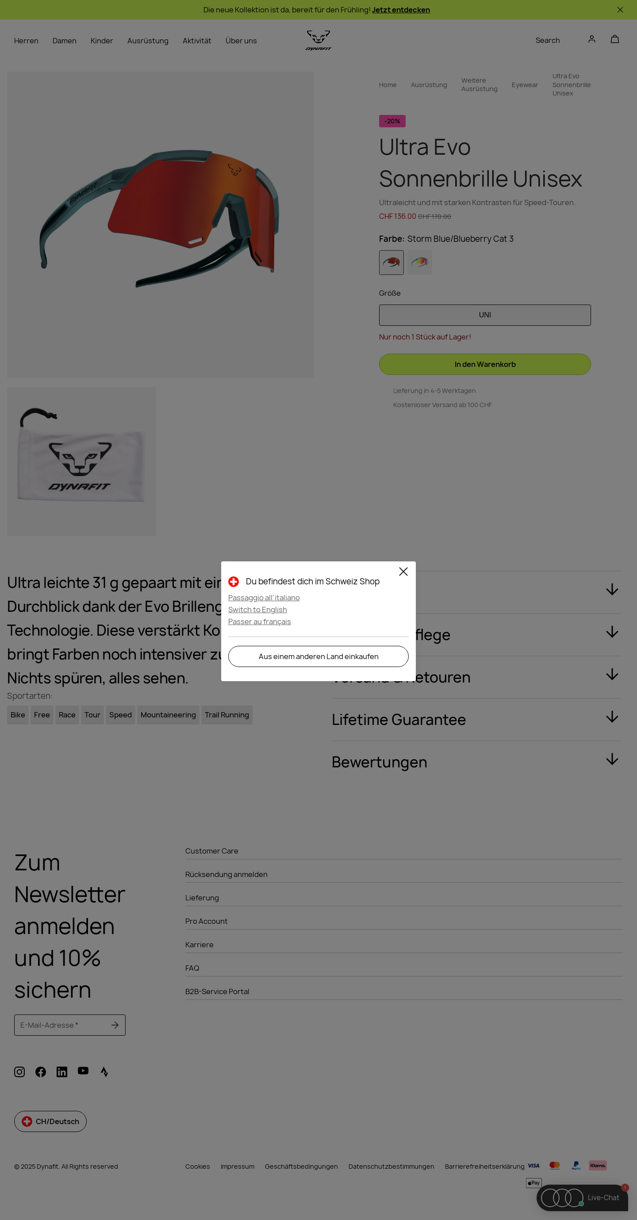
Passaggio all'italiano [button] (264, 597)
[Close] (403, 573)
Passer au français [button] (259, 621)
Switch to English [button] (257, 609)
